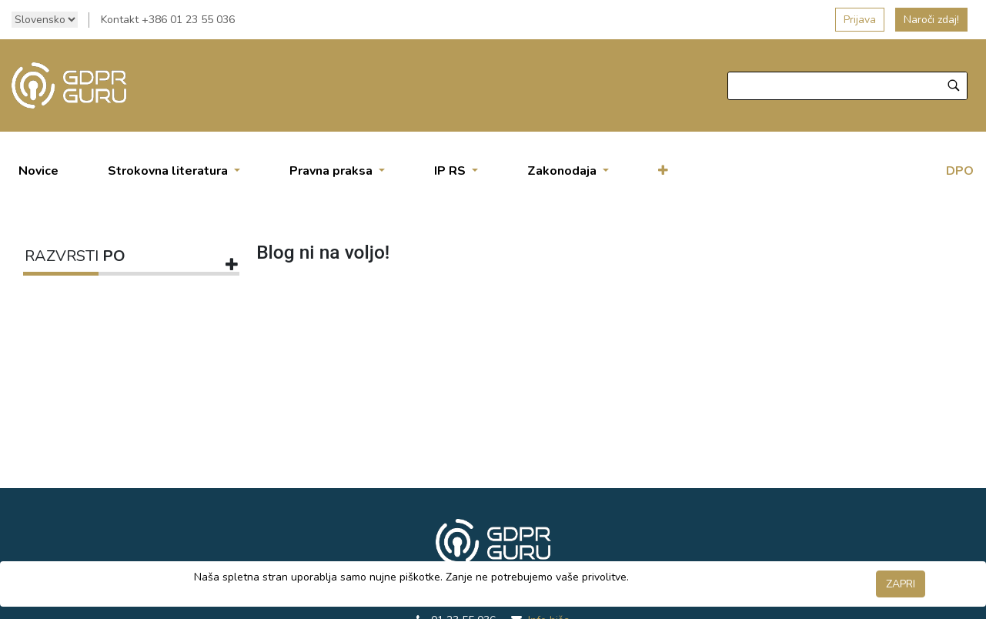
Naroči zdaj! (931, 19)
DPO (960, 170)
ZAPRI (900, 584)
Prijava (860, 19)
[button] (663, 171)
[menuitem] (38, 171)
